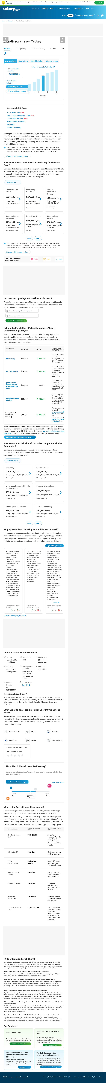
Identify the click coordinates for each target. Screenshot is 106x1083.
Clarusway (10, 358)
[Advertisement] (34, 280)
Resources (78, 9)
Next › (38, 238)
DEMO (70, 16)
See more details (58, 782)
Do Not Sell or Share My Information (91, 1077)
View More (56, 602)
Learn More (9, 3)
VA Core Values (12, 371)
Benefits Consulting (13, 128)
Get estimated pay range (17, 782)
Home (3, 21)
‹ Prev (29, 238)
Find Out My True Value (18, 87)
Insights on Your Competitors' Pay (20, 115)
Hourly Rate (23, 61)
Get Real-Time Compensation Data (18, 437)
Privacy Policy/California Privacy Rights (55, 1077)
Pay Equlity (10, 125)
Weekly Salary (52, 61)
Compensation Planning (84, 16)
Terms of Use (73, 1077)
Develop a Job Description (16, 121)
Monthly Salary (37, 61)
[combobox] (22, 310)
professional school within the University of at (12, 385)
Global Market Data (15, 112)
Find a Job (90, 9)
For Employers (48, 9)
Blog (64, 16)
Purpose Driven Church (12, 399)
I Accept (99, 3)
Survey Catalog (64, 9)
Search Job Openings (16, 321)
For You (35, 9)
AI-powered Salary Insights (18, 91)
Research (10, 21)
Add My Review (54, 545)
